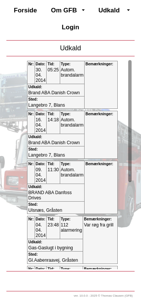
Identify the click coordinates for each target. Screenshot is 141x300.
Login (70, 27)
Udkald (109, 10)
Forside (25, 10)
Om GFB (64, 10)
